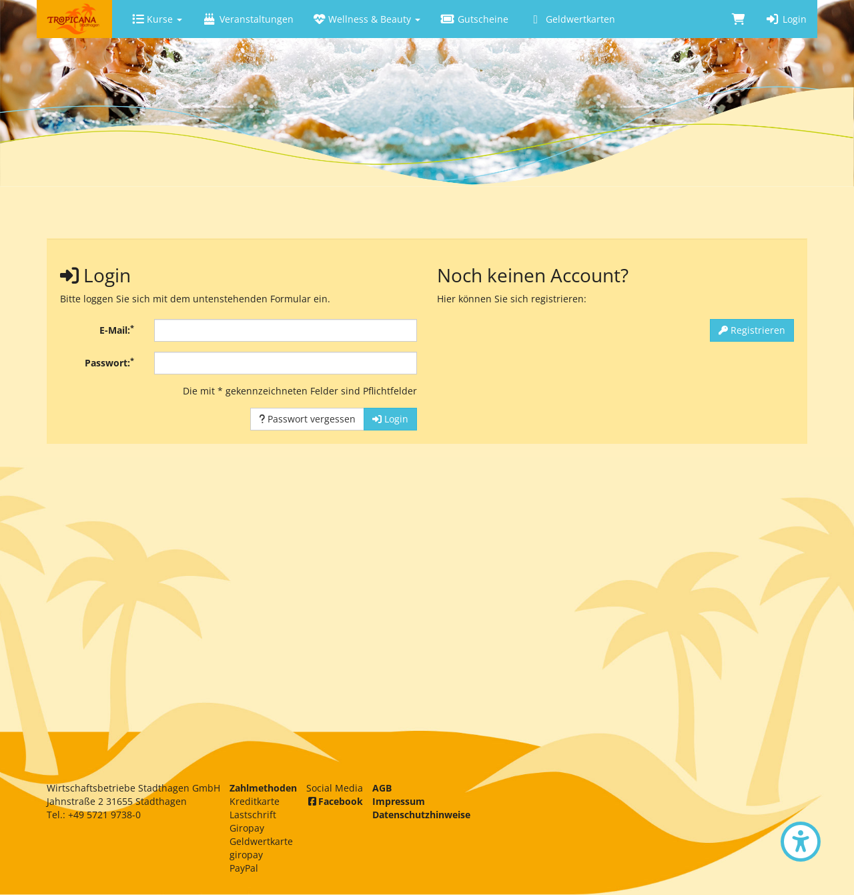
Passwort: (109, 362)
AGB (382, 788)
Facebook (334, 801)
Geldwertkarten (571, 19)
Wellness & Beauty (367, 19)
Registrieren (752, 330)
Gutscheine (474, 19)
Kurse (157, 19)
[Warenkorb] (738, 19)
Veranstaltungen (248, 19)
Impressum (398, 801)
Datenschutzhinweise (421, 814)
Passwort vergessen (307, 418)
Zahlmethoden (263, 788)
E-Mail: (116, 329)
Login (786, 19)
